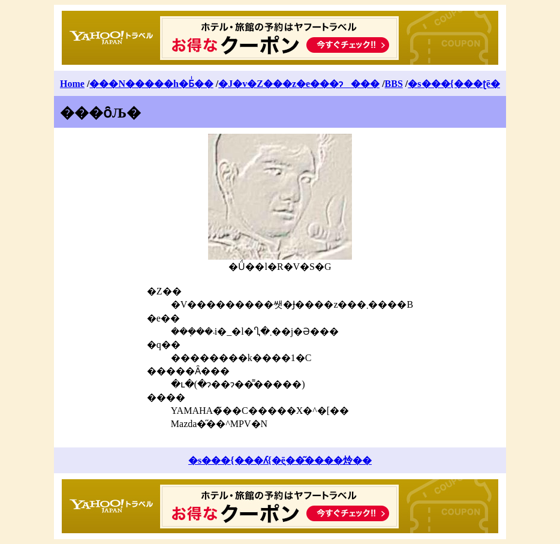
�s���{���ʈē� (454, 84)
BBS (394, 84)
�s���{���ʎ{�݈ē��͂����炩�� (280, 460)
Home (72, 84)
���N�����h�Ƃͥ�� (151, 84)
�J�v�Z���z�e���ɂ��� (299, 84)
